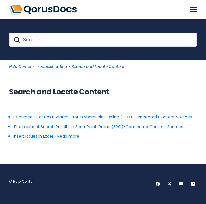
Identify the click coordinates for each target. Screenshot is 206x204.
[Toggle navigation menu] (193, 9)
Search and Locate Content (98, 66)
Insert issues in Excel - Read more (46, 136)
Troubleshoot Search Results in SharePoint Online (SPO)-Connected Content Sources (98, 126)
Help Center (20, 66)
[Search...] (103, 40)
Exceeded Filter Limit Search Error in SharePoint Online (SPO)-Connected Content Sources (102, 117)
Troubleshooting (51, 66)
